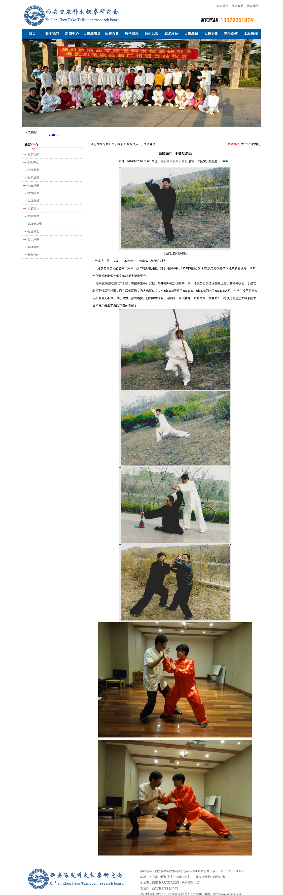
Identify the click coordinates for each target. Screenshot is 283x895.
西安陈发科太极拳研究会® (172, 871)
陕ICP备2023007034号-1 (228, 871)
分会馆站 (33, 254)
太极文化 (211, 34)
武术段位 (171, 34)
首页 (32, 34)
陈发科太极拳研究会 (174, 161)
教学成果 (132, 34)
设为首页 (222, 6)
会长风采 (33, 239)
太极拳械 (191, 34)
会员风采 (33, 231)
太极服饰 (251, 34)
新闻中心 (72, 34)
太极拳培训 (92, 34)
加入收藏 (238, 6)
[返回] (256, 144)
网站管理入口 (190, 882)
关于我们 (52, 34)
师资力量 (112, 34)
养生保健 (231, 34)
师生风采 (151, 34)
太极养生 (33, 216)
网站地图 (253, 6)
